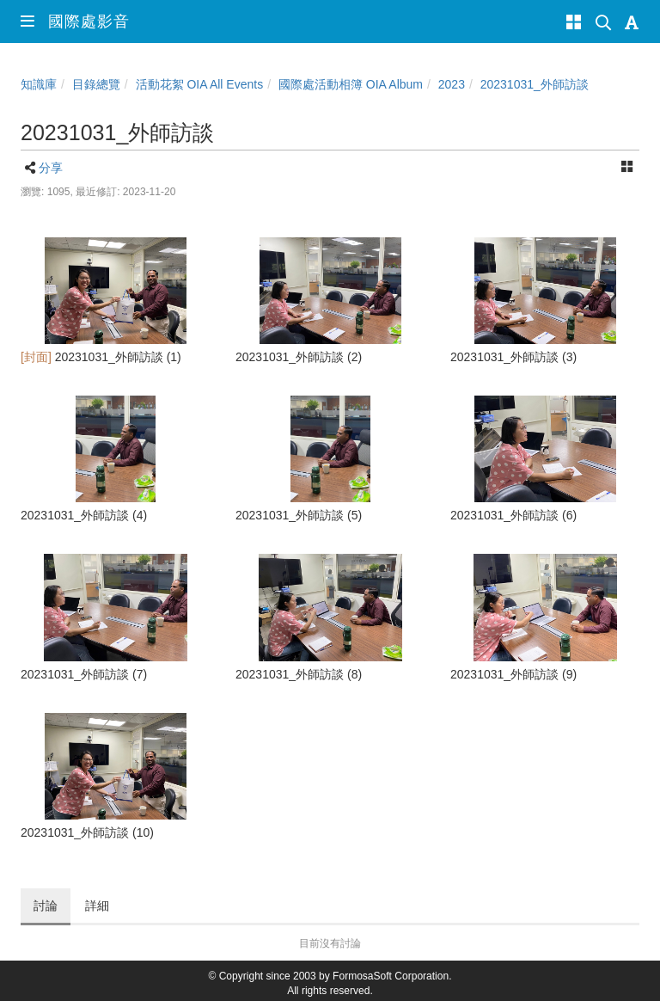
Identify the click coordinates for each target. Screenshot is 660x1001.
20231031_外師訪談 (534, 84)
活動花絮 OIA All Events (200, 84)
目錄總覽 (96, 84)
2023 (451, 84)
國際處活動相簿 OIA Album (350, 84)
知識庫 (39, 84)
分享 (51, 168)
